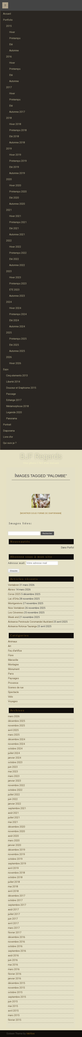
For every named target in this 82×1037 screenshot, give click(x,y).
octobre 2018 (15, 877)
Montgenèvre (15, 603)
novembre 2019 (16, 854)
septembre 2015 (17, 996)
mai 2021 (13, 822)
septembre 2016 (17, 950)
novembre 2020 (16, 831)
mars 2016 (14, 969)
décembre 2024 (16, 739)
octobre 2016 (15, 946)
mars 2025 (14, 734)
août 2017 (13, 909)
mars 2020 (14, 840)
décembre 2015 (16, 983)
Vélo (10, 696)
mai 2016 (13, 964)
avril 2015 (13, 1010)
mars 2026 (14, 716)
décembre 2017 (16, 895)
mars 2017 (14, 927)
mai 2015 (13, 1006)
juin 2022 (13, 799)
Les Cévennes (16, 612)
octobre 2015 (15, 992)
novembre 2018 (16, 872)
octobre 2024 (15, 748)
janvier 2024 (14, 757)
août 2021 (13, 812)
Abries (11, 589)
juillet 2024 (14, 753)
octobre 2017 (15, 900)
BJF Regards (41, 456)
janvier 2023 (14, 780)
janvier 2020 (14, 845)
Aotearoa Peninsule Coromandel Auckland (30, 621)
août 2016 (13, 955)
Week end (13, 617)
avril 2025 (13, 730)
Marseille (13, 659)
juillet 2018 (14, 881)
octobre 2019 (15, 858)
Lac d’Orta (13, 598)
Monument (13, 669)
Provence (13, 682)
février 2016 (14, 973)
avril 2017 (13, 923)
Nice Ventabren (16, 608)
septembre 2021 (17, 808)
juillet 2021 (14, 817)
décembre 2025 (16, 720)
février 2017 (14, 932)
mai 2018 (13, 886)
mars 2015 (14, 1015)
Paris (11, 673)
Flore (11, 655)
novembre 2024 (16, 743)
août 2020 (13, 835)
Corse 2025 (14, 594)
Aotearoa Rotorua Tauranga (22, 626)
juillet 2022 (14, 794)
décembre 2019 (16, 849)
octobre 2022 (15, 789)
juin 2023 (13, 766)
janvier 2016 (14, 978)
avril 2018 (13, 891)
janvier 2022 (14, 803)
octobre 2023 (15, 762)
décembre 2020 (16, 826)
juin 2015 (13, 1001)
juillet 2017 (14, 914)
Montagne (13, 664)
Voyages (13, 701)
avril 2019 (13, 868)
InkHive (30, 1033)
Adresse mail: (17, 562)
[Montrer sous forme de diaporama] (40, 513)
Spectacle (13, 692)
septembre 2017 (17, 904)
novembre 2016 (16, 941)
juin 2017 (13, 918)
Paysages (13, 678)
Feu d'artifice (15, 650)
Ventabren (13, 585)
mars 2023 (14, 776)
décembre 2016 (16, 937)
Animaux (12, 641)
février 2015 (14, 1019)
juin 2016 (13, 960)
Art (9, 646)
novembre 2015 (16, 987)
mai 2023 (13, 771)
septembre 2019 (17, 863)
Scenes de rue (16, 687)
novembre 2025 (16, 725)
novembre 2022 (16, 785)
